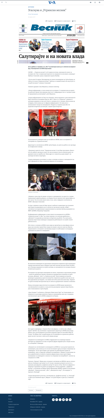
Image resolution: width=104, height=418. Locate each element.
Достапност (11, 409)
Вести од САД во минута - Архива (38, 404)
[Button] (49, 21)
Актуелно (31, 7)
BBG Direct (10, 412)
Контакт (10, 401)
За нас (9, 399)
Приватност (11, 407)
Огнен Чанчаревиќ (33, 14)
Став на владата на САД (36, 409)
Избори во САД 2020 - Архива (37, 407)
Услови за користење (13, 404)
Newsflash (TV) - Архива (36, 401)
